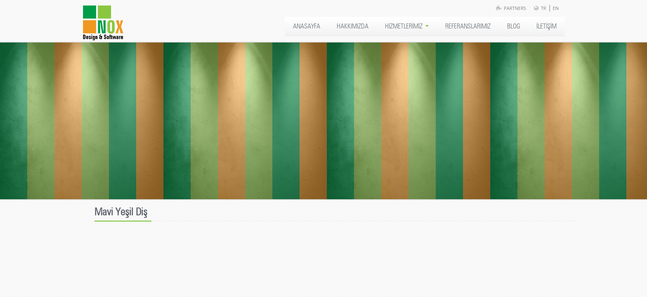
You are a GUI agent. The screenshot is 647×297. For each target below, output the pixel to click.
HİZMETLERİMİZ (407, 26)
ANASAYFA (306, 26)
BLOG (513, 26)
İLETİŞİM (546, 26)
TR (543, 8)
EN (556, 8)
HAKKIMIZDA (352, 26)
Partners (515, 8)
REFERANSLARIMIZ (468, 26)
